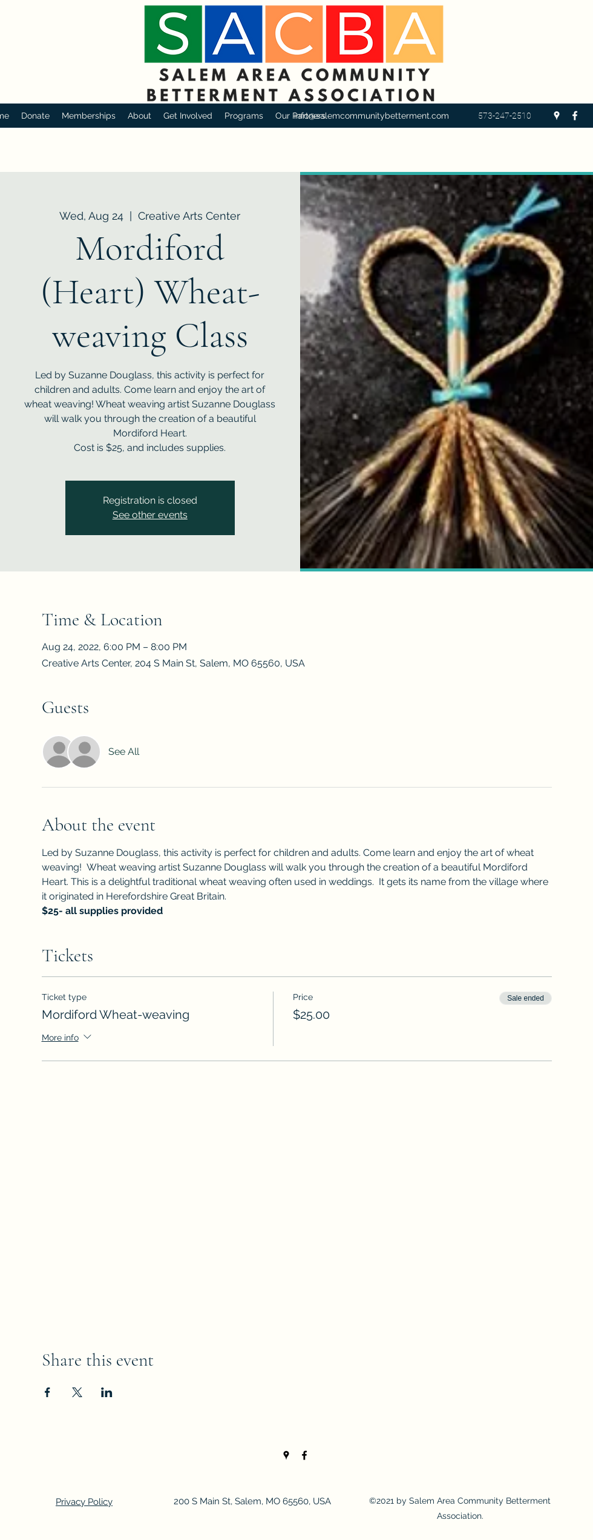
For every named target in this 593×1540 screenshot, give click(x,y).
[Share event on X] (77, 1392)
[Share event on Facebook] (47, 1392)
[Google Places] (557, 116)
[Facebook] (575, 116)
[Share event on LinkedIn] (107, 1392)
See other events (150, 515)
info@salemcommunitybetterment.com (371, 115)
